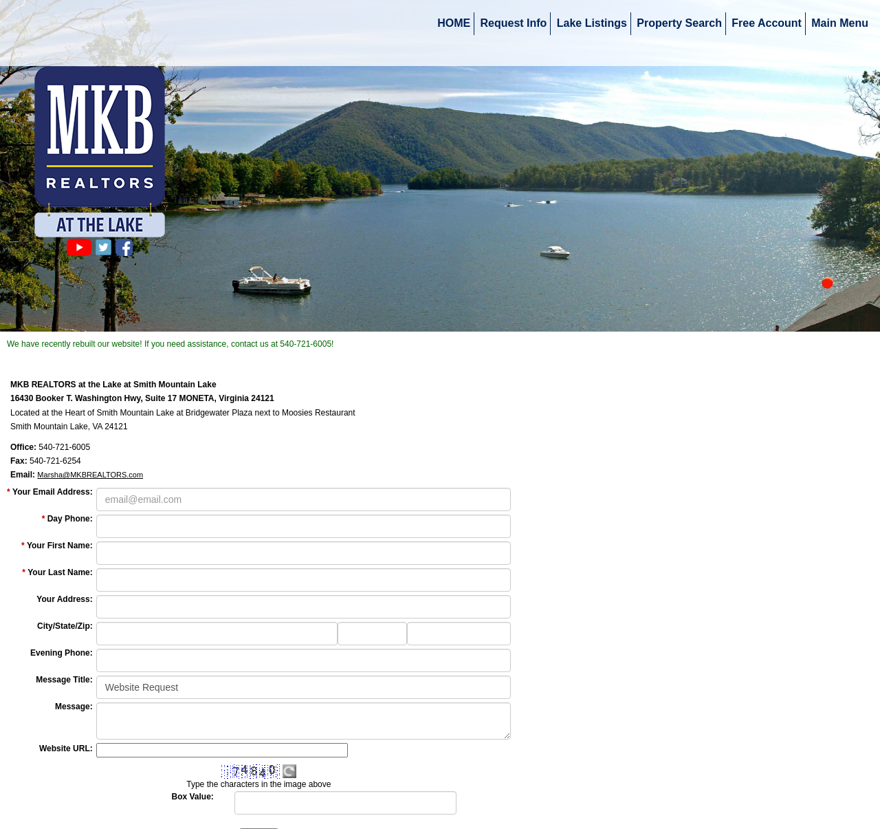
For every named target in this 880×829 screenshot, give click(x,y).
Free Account (767, 23)
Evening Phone (61, 653)
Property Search (679, 23)
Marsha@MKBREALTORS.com (90, 475)
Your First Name (60, 545)
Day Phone (70, 519)
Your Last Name (60, 572)
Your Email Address (52, 492)
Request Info (514, 23)
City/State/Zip (65, 626)
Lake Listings (592, 23)
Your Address (64, 599)
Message (74, 706)
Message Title (64, 680)
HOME (453, 23)
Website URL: (66, 748)
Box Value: (193, 796)
